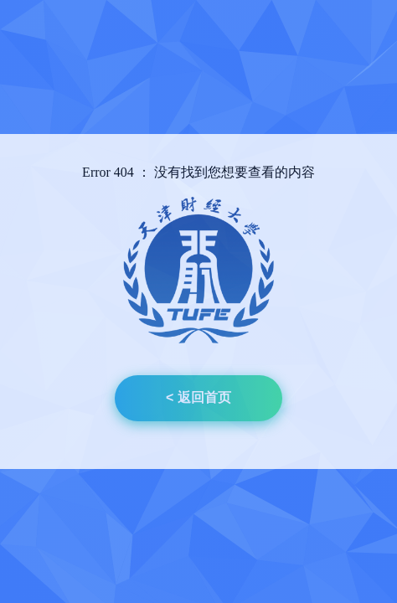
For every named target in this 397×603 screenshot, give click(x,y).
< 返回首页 (198, 397)
